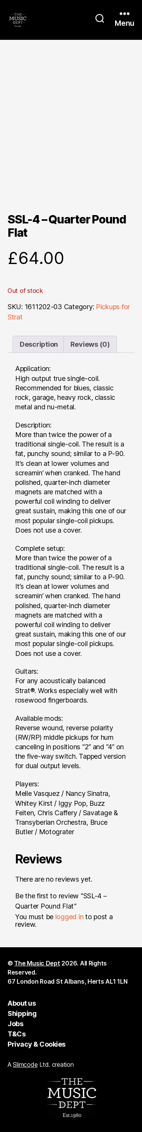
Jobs (15, 1024)
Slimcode (25, 1064)
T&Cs (16, 1034)
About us (22, 1003)
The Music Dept (37, 963)
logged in (69, 917)
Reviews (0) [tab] (90, 344)
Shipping (22, 1013)
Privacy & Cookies (37, 1044)
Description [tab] (39, 344)
